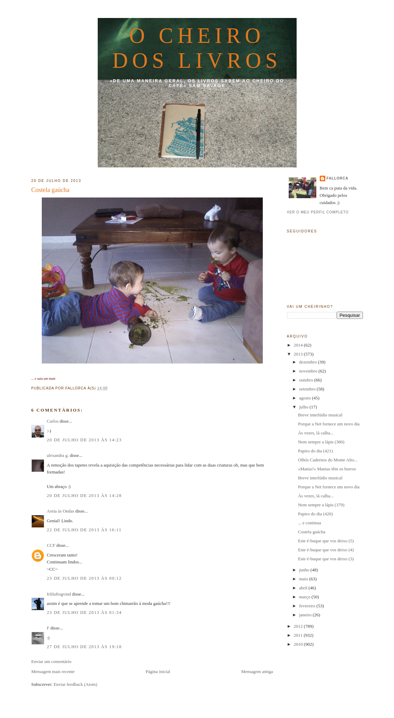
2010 (299, 644)
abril (303, 587)
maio (304, 578)
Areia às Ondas (60, 511)
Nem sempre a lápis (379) (321, 504)
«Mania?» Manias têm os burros (327, 468)
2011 (299, 635)
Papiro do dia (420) (315, 513)
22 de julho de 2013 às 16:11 (84, 529)
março (305, 596)
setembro (308, 389)
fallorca (337, 178)
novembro (308, 371)
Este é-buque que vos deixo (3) (326, 558)
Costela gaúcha (50, 189)
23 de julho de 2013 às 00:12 (84, 578)
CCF (51, 545)
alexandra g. (58, 455)
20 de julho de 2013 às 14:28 (84, 495)
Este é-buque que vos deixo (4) (326, 549)
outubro (306, 380)
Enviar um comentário (51, 661)
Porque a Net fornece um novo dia (328, 423)
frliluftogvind (59, 594)
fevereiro (307, 605)
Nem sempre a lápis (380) (321, 441)
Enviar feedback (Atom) (75, 684)
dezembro (308, 362)
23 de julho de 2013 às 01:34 (84, 612)
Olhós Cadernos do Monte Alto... (327, 459)
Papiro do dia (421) (315, 450)
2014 (299, 345)
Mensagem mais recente (53, 671)
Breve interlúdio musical (320, 414)
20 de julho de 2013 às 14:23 (84, 439)
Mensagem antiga (257, 671)
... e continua (309, 522)
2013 (299, 354)
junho (304, 569)
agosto (305, 398)
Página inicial (158, 671)
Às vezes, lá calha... (316, 432)
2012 (299, 626)
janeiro (306, 614)
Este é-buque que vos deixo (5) (326, 540)
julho (304, 406)
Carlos (53, 421)
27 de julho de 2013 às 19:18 (84, 646)
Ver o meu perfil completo (318, 212)
